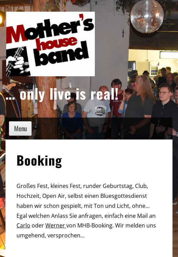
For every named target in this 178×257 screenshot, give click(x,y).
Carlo (23, 225)
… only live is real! (62, 93)
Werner (55, 225)
